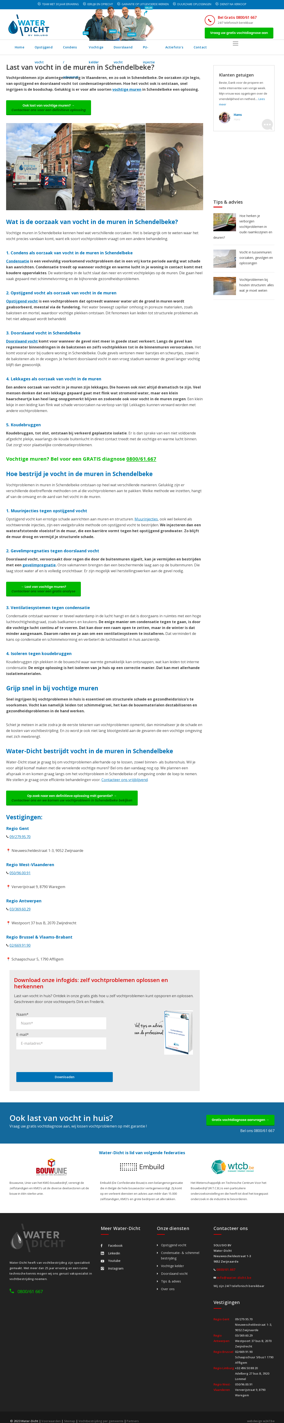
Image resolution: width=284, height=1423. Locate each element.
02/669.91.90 (20, 949)
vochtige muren (126, 90)
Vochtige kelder (129, 48)
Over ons (168, 1282)
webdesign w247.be (259, 1414)
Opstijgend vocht (49, 48)
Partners (134, 1414)
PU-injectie (201, 48)
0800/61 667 (30, 1285)
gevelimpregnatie (39, 567)
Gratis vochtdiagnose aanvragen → (239, 1113)
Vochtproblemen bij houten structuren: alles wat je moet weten (256, 286)
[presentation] (50, 1053)
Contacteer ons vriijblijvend (124, 782)
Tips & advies (171, 1275)
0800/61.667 (141, 460)
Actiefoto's (230, 48)
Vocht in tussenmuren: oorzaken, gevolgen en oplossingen (256, 258)
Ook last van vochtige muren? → (50, 109)
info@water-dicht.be (234, 1271)
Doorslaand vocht (167, 48)
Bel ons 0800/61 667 (257, 1124)
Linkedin (110, 1246)
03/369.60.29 (20, 913)
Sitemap (70, 1414)
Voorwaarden (51, 1414)
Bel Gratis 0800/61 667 (234, 17)
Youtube (110, 1254)
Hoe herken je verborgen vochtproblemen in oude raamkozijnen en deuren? (242, 228)
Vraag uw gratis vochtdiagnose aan (238, 33)
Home (19, 48)
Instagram (112, 1262)
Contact (255, 48)
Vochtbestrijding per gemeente (102, 1414)
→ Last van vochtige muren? (45, 591)
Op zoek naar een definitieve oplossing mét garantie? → (73, 801)
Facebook (112, 1239)
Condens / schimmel (90, 48)
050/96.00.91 (20, 877)
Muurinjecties (146, 521)
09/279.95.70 (20, 840)
